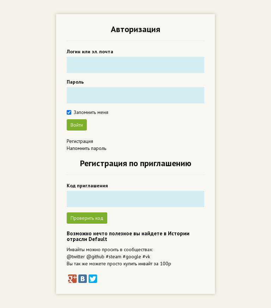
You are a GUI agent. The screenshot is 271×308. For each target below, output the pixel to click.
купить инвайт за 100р (147, 263)
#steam (113, 256)
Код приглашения (87, 185)
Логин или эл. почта (90, 51)
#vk (146, 256)
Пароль (75, 82)
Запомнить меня (91, 112)
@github (95, 256)
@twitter (76, 256)
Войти (77, 125)
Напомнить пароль (86, 148)
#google (132, 256)
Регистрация (80, 141)
